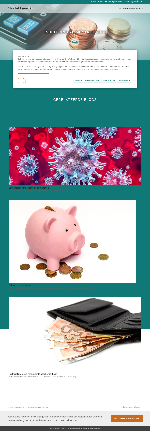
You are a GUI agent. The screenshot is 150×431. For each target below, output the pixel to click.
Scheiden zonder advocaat (131, 407)
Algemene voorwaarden (92, 428)
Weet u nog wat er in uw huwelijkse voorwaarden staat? (28, 407)
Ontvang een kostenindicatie (126, 418)
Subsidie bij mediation (20, 285)
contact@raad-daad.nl (115, 2)
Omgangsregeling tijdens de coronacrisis (29, 187)
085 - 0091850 (98, 2)
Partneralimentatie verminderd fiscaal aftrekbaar (33, 374)
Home (121, 8)
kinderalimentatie (109, 80)
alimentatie (78, 80)
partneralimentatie (124, 80)
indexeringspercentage (92, 80)
